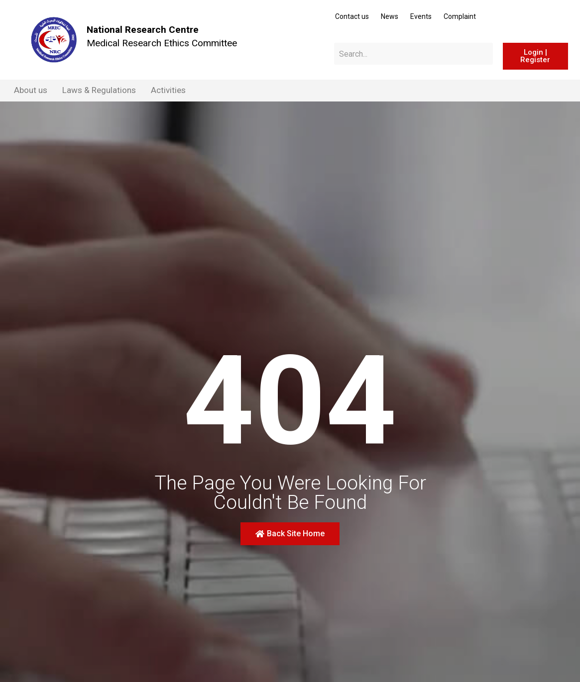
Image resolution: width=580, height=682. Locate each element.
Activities (168, 90)
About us (30, 90)
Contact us (352, 16)
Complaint (460, 16)
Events (421, 16)
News (389, 16)
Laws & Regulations (99, 90)
